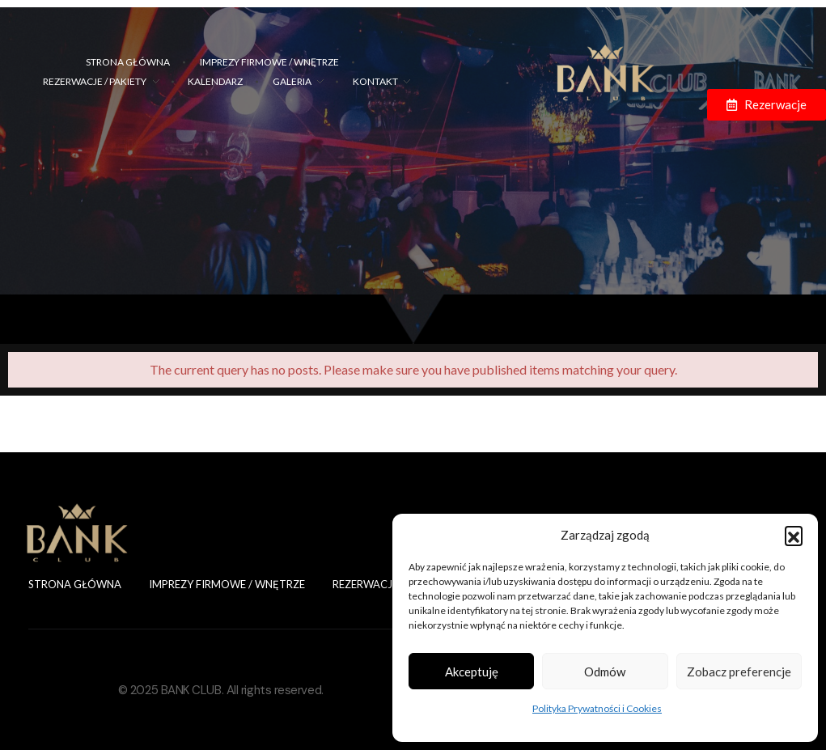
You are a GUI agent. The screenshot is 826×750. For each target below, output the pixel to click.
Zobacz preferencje (739, 671)
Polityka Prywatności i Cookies (597, 708)
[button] (794, 535)
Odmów (604, 671)
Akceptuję (471, 671)
